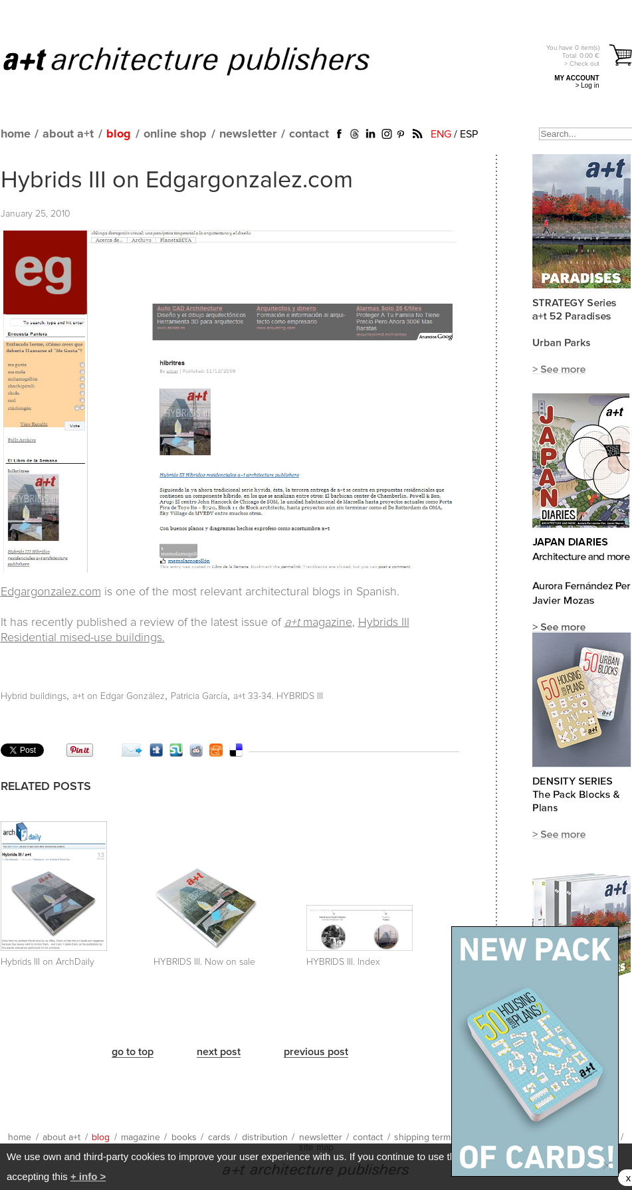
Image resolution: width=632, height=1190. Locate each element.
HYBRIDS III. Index (343, 962)
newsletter (247, 134)
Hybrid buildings (33, 696)
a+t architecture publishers (203, 60)
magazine (318, 623)
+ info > (88, 1176)
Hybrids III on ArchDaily (47, 962)
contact (309, 134)
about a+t (68, 134)
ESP (469, 134)
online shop (175, 134)
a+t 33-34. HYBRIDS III (278, 696)
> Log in (587, 85)
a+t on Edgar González (118, 696)
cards (219, 1137)
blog (118, 134)
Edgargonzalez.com (51, 592)
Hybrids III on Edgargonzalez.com (177, 181)
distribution (265, 1137)
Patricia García (199, 696)
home (16, 134)
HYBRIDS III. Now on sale (204, 962)
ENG (441, 134)
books (184, 1137)
